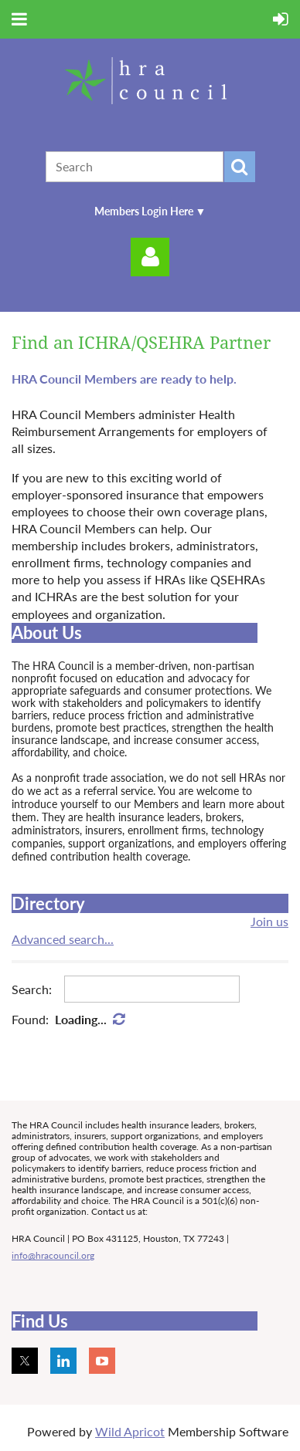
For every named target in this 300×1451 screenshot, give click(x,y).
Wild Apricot (130, 1431)
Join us (269, 921)
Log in (150, 257)
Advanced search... (63, 939)
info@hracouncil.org (53, 1255)
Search (239, 166)
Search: (32, 989)
